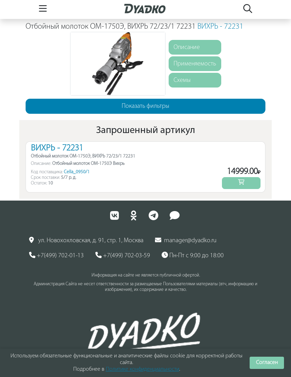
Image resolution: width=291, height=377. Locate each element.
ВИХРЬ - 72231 (220, 27)
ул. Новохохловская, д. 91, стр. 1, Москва (86, 240)
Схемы (182, 80)
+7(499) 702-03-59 (122, 255)
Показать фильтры (145, 106)
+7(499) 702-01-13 (56, 255)
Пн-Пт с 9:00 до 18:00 (193, 255)
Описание (187, 47)
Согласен (267, 362)
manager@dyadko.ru (186, 240)
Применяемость (195, 64)
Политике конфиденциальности (142, 369)
